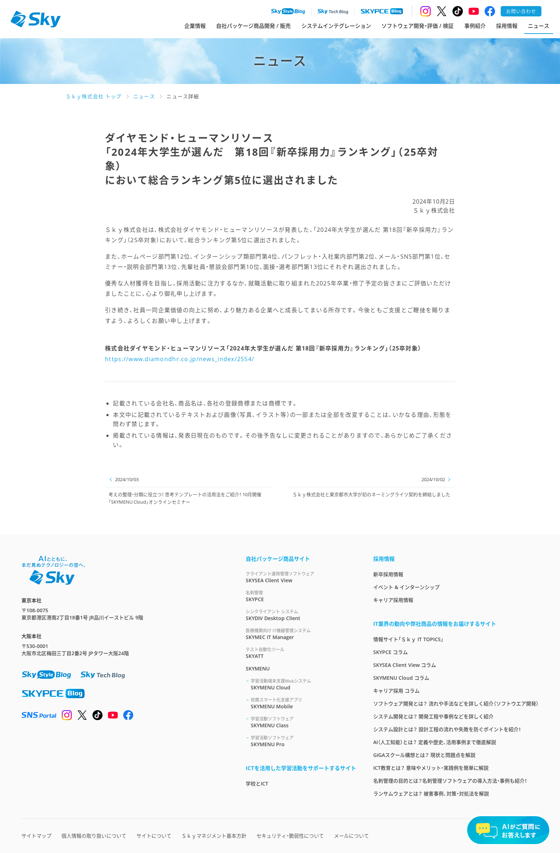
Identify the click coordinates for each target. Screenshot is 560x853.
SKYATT (301, 652)
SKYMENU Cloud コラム (401, 677)
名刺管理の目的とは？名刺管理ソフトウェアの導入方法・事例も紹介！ (450, 780)
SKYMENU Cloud (303, 684)
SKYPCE (301, 596)
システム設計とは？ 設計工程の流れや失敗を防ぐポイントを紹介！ (447, 729)
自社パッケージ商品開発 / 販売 (253, 25)
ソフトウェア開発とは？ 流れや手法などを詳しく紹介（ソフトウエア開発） (456, 703)
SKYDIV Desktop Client (301, 615)
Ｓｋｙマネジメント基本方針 (213, 835)
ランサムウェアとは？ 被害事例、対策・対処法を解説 (431, 793)
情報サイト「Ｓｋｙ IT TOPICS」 (408, 639)
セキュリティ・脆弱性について (290, 835)
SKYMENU (258, 668)
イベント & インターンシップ (406, 587)
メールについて (351, 835)
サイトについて (153, 835)
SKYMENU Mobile (303, 703)
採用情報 (507, 25)
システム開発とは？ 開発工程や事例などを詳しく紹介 (433, 716)
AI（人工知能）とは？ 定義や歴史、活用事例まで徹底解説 (434, 742)
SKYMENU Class (303, 722)
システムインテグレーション (336, 25)
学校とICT (257, 783)
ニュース (538, 25)
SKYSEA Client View (301, 577)
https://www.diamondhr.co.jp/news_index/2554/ (179, 359)
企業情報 (195, 25)
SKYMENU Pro (303, 741)
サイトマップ (36, 835)
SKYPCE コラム (390, 652)
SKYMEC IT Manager (301, 633)
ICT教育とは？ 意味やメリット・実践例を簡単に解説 (431, 767)
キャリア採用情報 (393, 600)
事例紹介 (475, 25)
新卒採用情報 (388, 574)
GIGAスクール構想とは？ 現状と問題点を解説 (424, 755)
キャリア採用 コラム (396, 690)
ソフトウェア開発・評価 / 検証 (417, 25)
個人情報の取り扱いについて (93, 835)
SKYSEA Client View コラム (404, 665)
